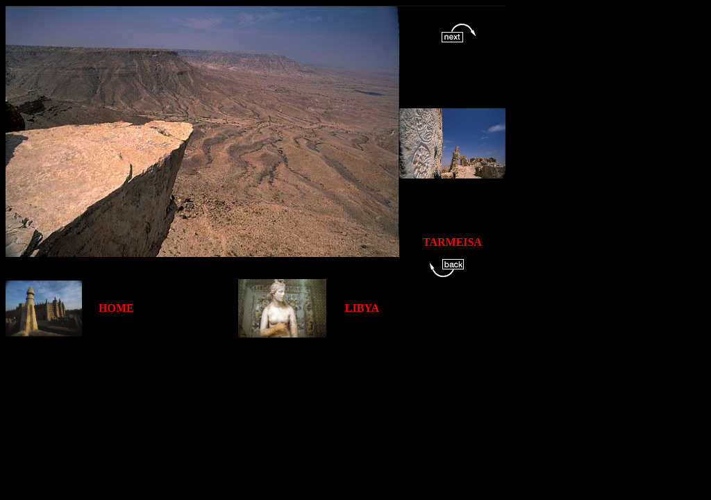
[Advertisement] (258, 369)
